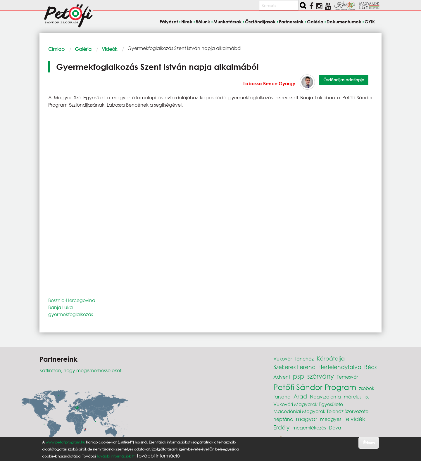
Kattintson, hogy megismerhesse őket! (81, 370)
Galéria (83, 49)
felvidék (354, 418)
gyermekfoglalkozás (70, 314)
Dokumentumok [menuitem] (344, 21)
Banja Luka (60, 307)
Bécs (370, 366)
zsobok (366, 388)
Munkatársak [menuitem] (227, 21)
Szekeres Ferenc (294, 366)
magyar (306, 418)
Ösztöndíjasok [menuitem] (260, 21)
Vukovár (282, 359)
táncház (304, 359)
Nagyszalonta (325, 397)
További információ (158, 455)
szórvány (320, 376)
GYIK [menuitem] (370, 21)
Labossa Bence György (269, 83)
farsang (282, 397)
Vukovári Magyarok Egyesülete (308, 404)
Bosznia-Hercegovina (71, 300)
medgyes (330, 419)
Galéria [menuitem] (315, 21)
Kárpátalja (331, 358)
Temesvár (347, 377)
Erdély (281, 427)
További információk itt (115, 456)
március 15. (356, 397)
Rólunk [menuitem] (203, 21)
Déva (335, 427)
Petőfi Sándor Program (314, 386)
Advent (281, 377)
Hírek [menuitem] (186, 21)
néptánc (283, 419)
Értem (369, 442)
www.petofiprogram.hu (65, 442)
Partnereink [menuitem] (291, 21)
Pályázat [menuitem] (169, 21)
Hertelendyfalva (339, 366)
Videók (109, 49)
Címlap (56, 49)
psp (298, 376)
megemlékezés (309, 427)
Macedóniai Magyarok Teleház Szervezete (320, 411)
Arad (300, 396)
